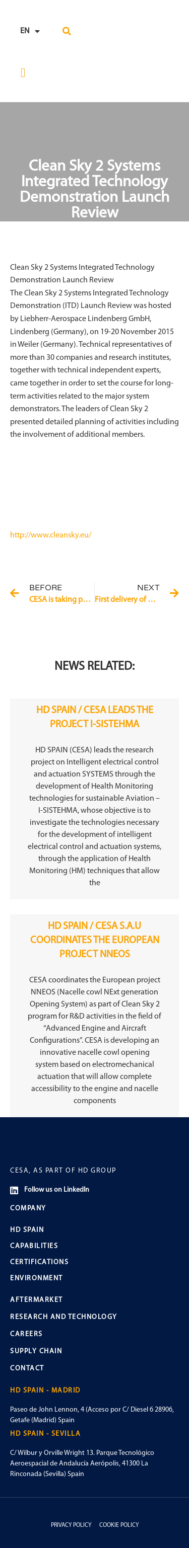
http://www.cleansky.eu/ (50, 535)
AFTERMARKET (36, 1300)
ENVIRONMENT (36, 1278)
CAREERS (26, 1334)
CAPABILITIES (34, 1246)
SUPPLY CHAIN (36, 1351)
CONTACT (27, 1368)
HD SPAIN (27, 1230)
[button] (66, 31)
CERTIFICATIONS (39, 1262)
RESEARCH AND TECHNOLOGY (63, 1317)
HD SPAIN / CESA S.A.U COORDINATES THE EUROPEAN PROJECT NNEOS (94, 940)
